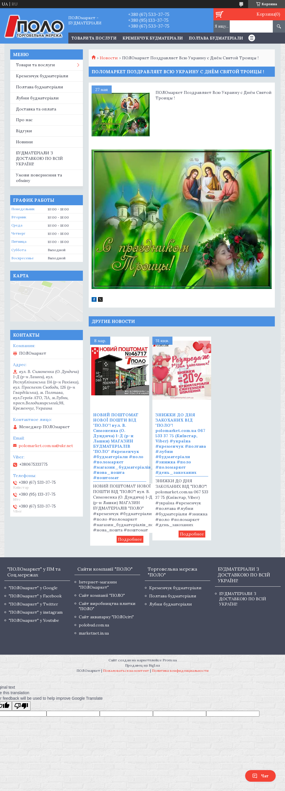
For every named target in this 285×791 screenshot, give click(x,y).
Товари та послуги (35, 64)
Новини (24, 141)
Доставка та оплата (36, 109)
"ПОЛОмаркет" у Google (33, 587)
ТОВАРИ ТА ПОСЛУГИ (94, 38)
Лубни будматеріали (37, 98)
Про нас (24, 119)
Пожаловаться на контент (126, 670)
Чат (260, 775)
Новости (109, 57)
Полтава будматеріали (216, 38)
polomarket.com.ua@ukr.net (46, 445)
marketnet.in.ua (94, 633)
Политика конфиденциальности (180, 670)
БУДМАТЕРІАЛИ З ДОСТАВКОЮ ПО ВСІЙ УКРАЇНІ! (39, 158)
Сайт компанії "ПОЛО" (102, 595)
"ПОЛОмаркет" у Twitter (33, 604)
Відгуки (24, 130)
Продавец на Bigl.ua (142, 665)
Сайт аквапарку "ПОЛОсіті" (106, 616)
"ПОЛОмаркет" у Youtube (34, 620)
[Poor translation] (21, 706)
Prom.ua (170, 660)
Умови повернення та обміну (39, 177)
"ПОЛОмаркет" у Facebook (35, 596)
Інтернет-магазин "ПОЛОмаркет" (98, 584)
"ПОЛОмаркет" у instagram (36, 612)
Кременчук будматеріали (152, 38)
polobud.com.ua (94, 625)
